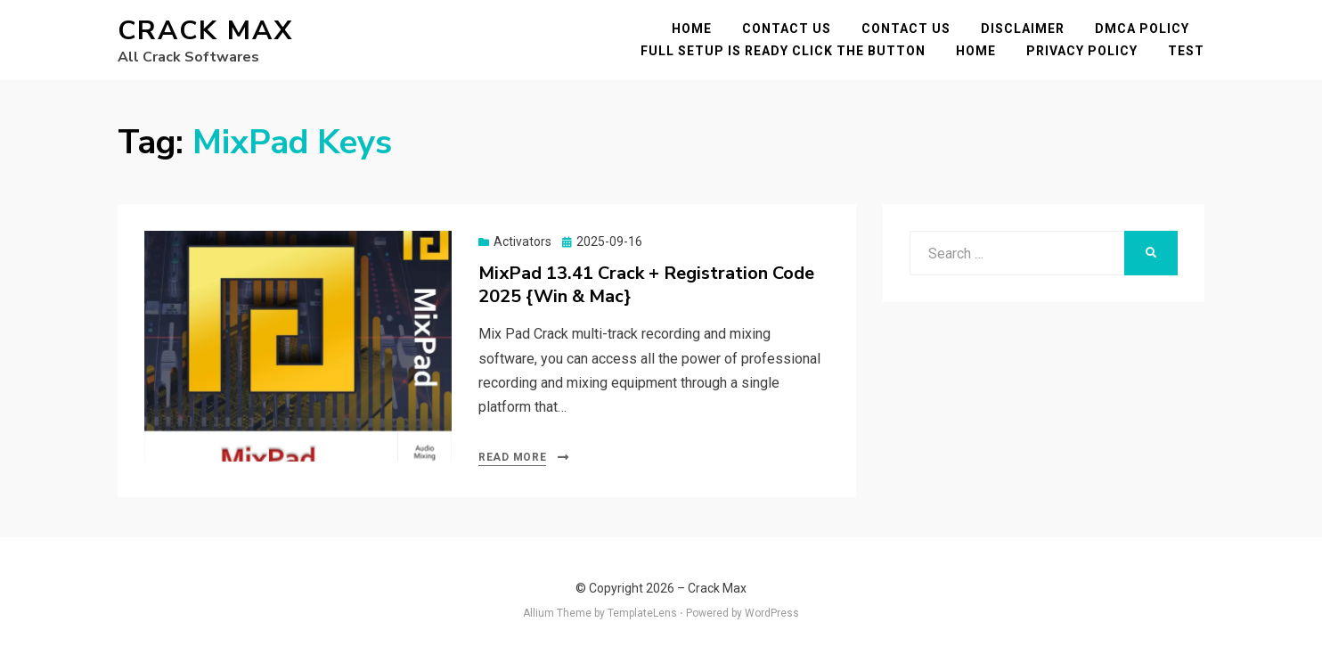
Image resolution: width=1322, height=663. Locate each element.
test (1186, 51)
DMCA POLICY (1142, 28)
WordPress (772, 613)
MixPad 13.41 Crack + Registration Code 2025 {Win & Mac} (646, 284)
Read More (512, 457)
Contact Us (786, 28)
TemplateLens (642, 613)
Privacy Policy (1082, 51)
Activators (522, 241)
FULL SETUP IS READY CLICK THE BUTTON (783, 51)
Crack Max (205, 30)
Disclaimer (1023, 28)
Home (692, 28)
